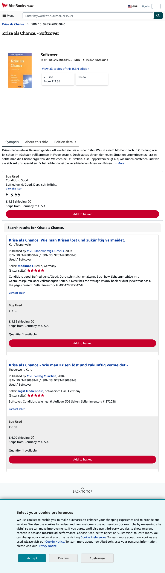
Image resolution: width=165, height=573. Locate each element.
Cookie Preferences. (94, 537)
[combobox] (88, 15)
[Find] (158, 15)
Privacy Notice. (47, 546)
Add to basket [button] (82, 214)
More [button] (121, 163)
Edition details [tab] (65, 142)
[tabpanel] (80, 156)
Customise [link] (97, 558)
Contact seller (16, 292)
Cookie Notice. (55, 541)
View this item (14, 188)
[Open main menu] (9, 15)
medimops (25, 266)
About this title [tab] (36, 142)
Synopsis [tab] (12, 142)
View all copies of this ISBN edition (65, 68)
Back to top (82, 491)
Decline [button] (63, 558)
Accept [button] (32, 558)
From (58, 79)
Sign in (146, 6)
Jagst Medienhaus (30, 391)
